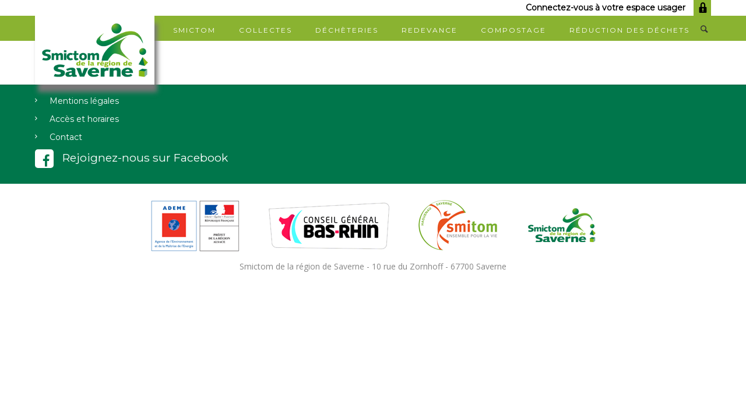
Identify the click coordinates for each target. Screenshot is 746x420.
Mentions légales (84, 101)
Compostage (513, 30)
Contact (66, 137)
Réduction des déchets (629, 30)
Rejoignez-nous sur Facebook (131, 157)
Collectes (265, 30)
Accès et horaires (84, 119)
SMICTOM (194, 30)
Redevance (430, 30)
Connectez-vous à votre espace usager (618, 7)
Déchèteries (346, 30)
